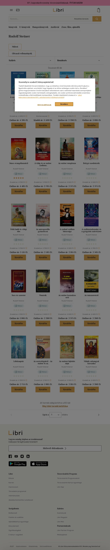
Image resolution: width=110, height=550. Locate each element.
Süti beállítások (44, 105)
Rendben (64, 104)
